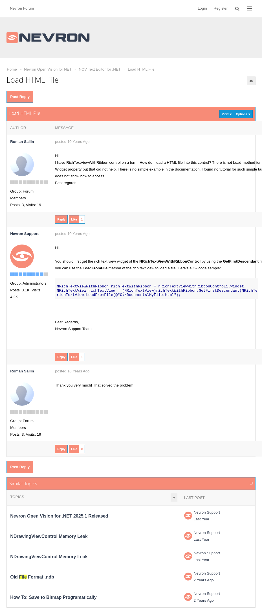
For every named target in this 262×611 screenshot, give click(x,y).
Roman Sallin (22, 141)
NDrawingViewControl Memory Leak (48, 536)
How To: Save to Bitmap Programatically (53, 597)
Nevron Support (207, 512)
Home (12, 69)
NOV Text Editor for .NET (100, 69)
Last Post (194, 498)
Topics (17, 497)
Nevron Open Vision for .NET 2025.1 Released (59, 516)
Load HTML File (141, 69)
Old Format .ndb (32, 577)
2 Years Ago (204, 580)
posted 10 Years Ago (72, 141)
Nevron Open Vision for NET (48, 69)
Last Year (202, 519)
